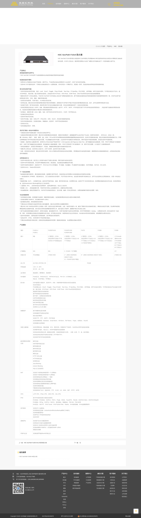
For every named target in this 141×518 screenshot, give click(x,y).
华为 (64, 482)
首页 (43, 3)
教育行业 (112, 494)
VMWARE (64, 496)
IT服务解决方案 (100, 485)
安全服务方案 (100, 488)
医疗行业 (112, 491)
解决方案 (75, 3)
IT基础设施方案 (100, 477)
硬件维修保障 (76, 488)
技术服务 (58, 3)
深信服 (64, 480)
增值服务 (76, 482)
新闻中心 (66, 3)
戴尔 (64, 477)
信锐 (64, 507)
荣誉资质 (124, 488)
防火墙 (120, 46)
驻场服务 (76, 477)
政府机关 (112, 488)
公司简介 (124, 477)
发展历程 (124, 482)
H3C (115, 46)
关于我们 (91, 3)
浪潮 (64, 499)
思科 (64, 494)
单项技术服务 (76, 485)
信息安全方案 (100, 482)
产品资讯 (88, 482)
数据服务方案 (100, 480)
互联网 (112, 485)
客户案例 (83, 3)
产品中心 (50, 3)
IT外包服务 (76, 480)
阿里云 (64, 502)
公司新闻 (88, 477)
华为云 (64, 505)
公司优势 (124, 494)
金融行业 (112, 482)
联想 (64, 491)
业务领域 (124, 491)
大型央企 (112, 480)
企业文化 (124, 485)
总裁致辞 (124, 480)
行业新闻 (88, 480)
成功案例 (112, 477)
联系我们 (124, 496)
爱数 (64, 488)
